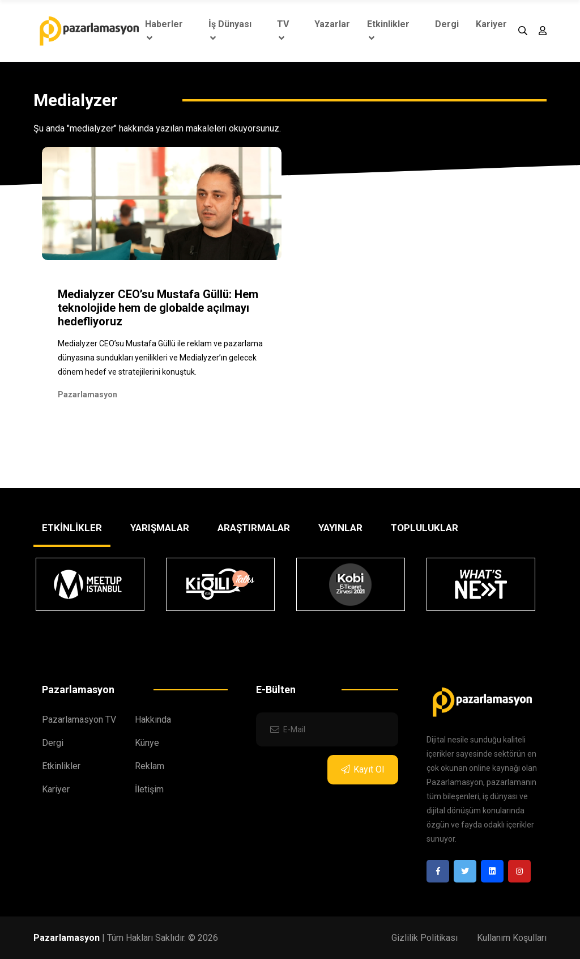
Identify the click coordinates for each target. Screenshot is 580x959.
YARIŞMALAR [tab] (159, 527)
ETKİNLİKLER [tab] (72, 527)
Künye (147, 742)
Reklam (149, 766)
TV (283, 31)
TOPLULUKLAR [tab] (424, 527)
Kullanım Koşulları (512, 937)
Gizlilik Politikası (424, 937)
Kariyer (491, 24)
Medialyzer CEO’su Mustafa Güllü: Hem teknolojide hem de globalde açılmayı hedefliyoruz (158, 307)
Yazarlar (332, 24)
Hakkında (153, 719)
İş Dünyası (229, 31)
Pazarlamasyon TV (79, 719)
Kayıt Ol (362, 769)
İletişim (149, 789)
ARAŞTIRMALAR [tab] (254, 527)
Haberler (164, 31)
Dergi (447, 24)
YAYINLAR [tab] (340, 527)
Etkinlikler (388, 31)
